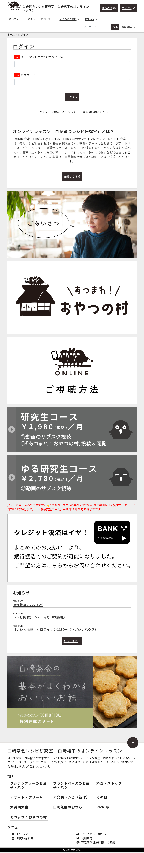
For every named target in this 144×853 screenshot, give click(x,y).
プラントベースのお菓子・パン (71, 787)
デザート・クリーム (26, 798)
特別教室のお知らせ (28, 606)
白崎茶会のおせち (67, 808)
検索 (115, 27)
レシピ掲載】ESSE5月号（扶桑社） (40, 618)
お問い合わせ (23, 839)
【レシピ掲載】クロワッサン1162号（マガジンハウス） (55, 630)
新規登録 (109, 8)
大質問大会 (19, 808)
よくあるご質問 (69, 19)
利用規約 (85, 839)
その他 (101, 798)
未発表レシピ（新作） (71, 798)
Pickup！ (104, 808)
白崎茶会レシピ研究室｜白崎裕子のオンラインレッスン (55, 7)
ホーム (11, 36)
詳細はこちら (72, 178)
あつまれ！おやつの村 (28, 818)
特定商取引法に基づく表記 (96, 844)
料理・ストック (109, 785)
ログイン (128, 8)
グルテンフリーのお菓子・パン (28, 787)
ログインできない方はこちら (55, 113)
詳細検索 (128, 27)
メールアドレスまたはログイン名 (42, 58)
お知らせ (91, 19)
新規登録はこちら (95, 113)
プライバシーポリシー (93, 835)
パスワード (28, 76)
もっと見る (72, 642)
